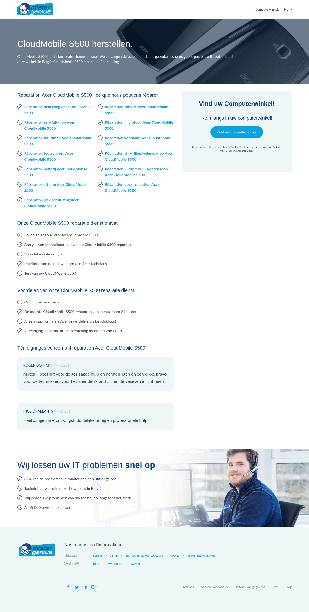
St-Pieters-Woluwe (201, 555)
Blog (289, 587)
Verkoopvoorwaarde (215, 587)
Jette (114, 555)
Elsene (97, 555)
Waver (135, 563)
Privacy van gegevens (250, 587)
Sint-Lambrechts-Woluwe (144, 555)
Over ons (188, 587)
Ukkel (175, 555)
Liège (96, 563)
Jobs (275, 587)
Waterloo (115, 563)
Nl (286, 9)
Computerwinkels (267, 9)
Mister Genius (35, 9)
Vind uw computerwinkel (237, 131)
